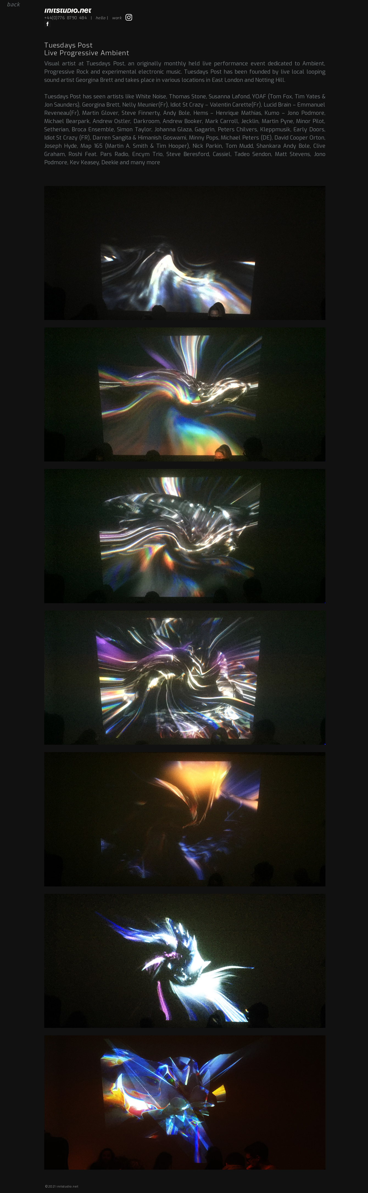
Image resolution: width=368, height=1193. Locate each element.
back (13, 4)
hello (100, 18)
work (116, 18)
